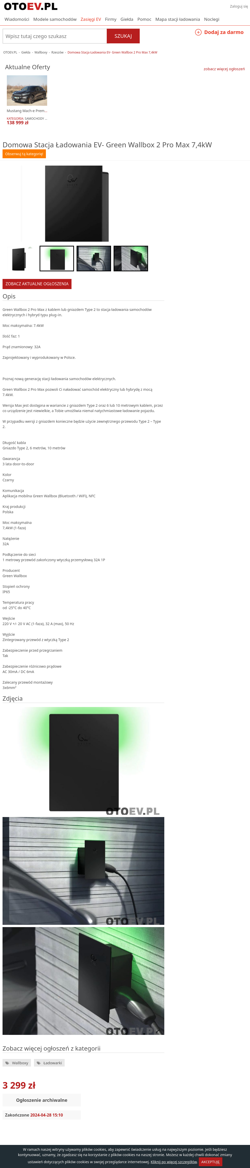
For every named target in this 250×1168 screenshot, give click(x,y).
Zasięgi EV (91, 19)
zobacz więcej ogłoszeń (224, 69)
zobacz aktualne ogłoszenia (37, 284)
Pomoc (144, 19)
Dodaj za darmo (219, 33)
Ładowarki (52, 1062)
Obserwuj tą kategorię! (24, 153)
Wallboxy (19, 1062)
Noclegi (211, 19)
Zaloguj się (239, 6)
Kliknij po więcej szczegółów (174, 1161)
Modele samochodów (55, 19)
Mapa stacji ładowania (177, 19)
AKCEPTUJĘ (210, 1161)
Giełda (126, 19)
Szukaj (123, 35)
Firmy (110, 19)
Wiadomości (17, 19)
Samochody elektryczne (45, 118)
